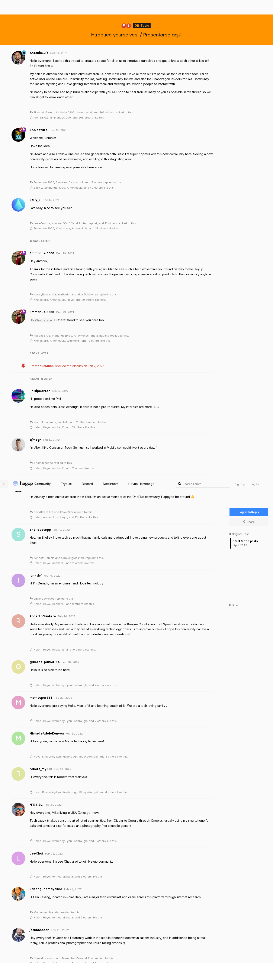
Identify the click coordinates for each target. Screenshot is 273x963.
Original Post (239, 57)
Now (233, 129)
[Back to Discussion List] (4, 7)
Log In (255, 7)
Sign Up (240, 7)
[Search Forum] (203, 7)
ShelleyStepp (45, 691)
